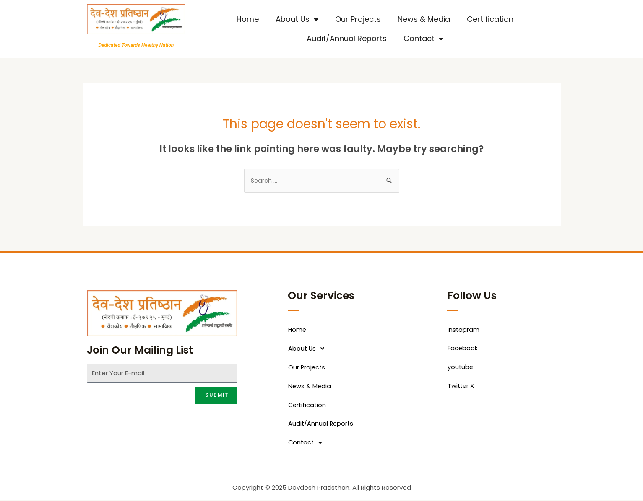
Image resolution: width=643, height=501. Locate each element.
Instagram (464, 330)
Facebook (463, 349)
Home (248, 19)
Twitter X (461, 386)
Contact (423, 38)
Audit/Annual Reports (347, 38)
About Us (297, 19)
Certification (490, 19)
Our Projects (358, 19)
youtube (461, 368)
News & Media (424, 19)
